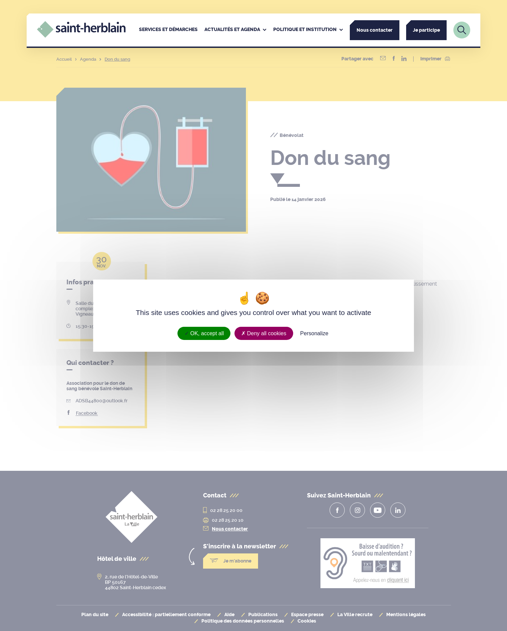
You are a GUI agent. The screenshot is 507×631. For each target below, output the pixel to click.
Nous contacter (375, 30)
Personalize (314, 333)
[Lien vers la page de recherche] (461, 30)
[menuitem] (168, 30)
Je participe (426, 30)
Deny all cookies (263, 333)
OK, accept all (204, 333)
